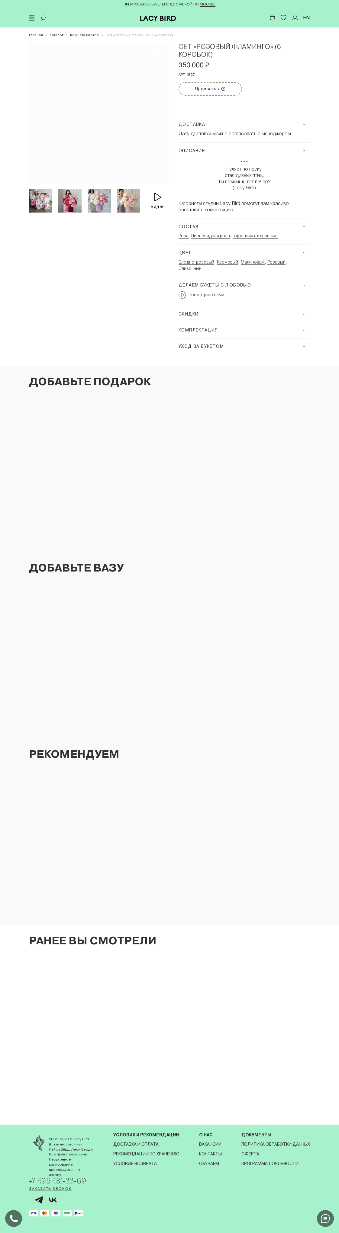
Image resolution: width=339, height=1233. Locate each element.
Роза (184, 235)
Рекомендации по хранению (146, 1153)
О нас (206, 1134)
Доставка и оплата (136, 1144)
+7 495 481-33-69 (58, 1180)
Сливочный (190, 268)
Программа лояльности (270, 1163)
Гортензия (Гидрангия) (255, 235)
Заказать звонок (50, 1188)
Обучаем (209, 1163)
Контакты (210, 1153)
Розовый (276, 262)
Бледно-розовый (196, 262)
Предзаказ (216, 86)
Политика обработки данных (275, 1144)
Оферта (250, 1153)
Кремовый (227, 262)
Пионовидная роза (210, 235)
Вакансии (210, 1144)
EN (306, 18)
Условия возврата (135, 1163)
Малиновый (253, 262)
